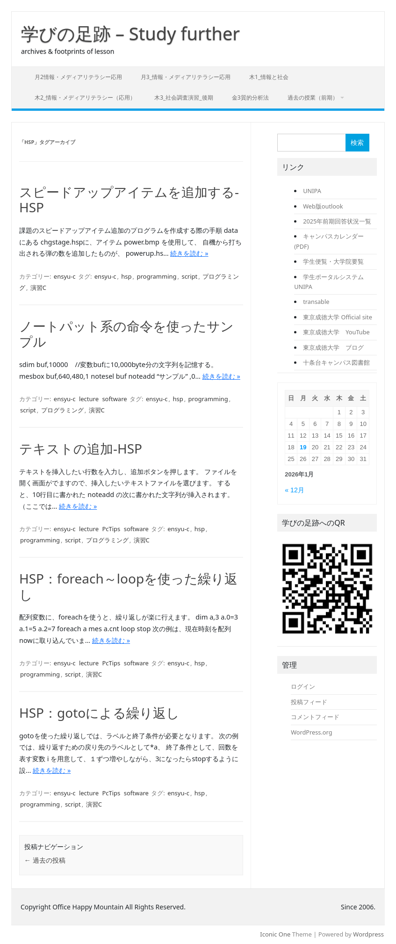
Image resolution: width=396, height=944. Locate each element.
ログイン (303, 686)
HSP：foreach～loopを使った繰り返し (128, 586)
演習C (38, 287)
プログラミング (62, 410)
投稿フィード (309, 702)
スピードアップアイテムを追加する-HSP (129, 199)
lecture (89, 399)
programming (156, 276)
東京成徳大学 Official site (337, 317)
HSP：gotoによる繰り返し (99, 712)
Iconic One (275, 934)
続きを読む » (189, 253)
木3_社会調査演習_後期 (183, 97)
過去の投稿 (44, 860)
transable (316, 301)
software (114, 399)
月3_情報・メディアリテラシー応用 (185, 77)
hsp (126, 276)
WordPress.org (311, 732)
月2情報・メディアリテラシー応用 (78, 77)
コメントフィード (315, 717)
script (189, 276)
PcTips (111, 529)
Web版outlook (323, 206)
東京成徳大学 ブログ (333, 347)
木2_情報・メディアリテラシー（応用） (85, 97)
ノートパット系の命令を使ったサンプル (126, 334)
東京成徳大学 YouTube (336, 332)
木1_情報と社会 (268, 77)
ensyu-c (65, 276)
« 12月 (294, 490)
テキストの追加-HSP (80, 448)
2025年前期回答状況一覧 (337, 221)
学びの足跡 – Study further (130, 33)
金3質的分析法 (250, 97)
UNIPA (312, 191)
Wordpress (368, 934)
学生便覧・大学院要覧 (333, 261)
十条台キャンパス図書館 (336, 362)
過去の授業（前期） (313, 97)
